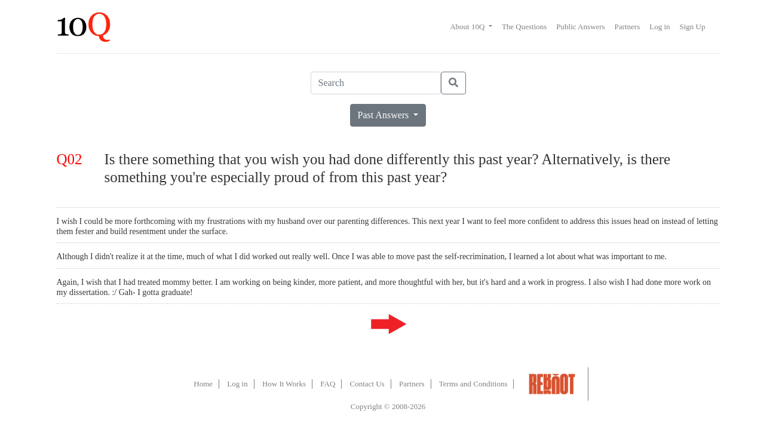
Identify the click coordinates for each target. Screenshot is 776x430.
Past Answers (385, 115)
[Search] (376, 83)
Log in (659, 26)
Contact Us (367, 383)
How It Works (284, 383)
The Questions (524, 26)
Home (203, 383)
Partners (627, 26)
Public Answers (580, 26)
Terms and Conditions (473, 383)
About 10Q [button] (468, 26)
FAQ (327, 383)
